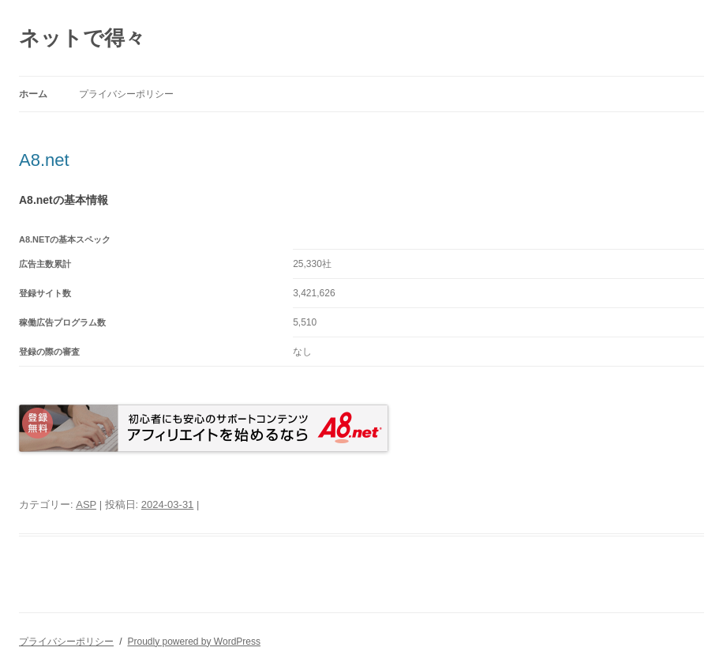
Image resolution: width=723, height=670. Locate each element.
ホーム (33, 94)
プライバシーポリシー (126, 94)
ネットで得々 (82, 38)
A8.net (44, 160)
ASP (86, 504)
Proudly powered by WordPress (193, 641)
